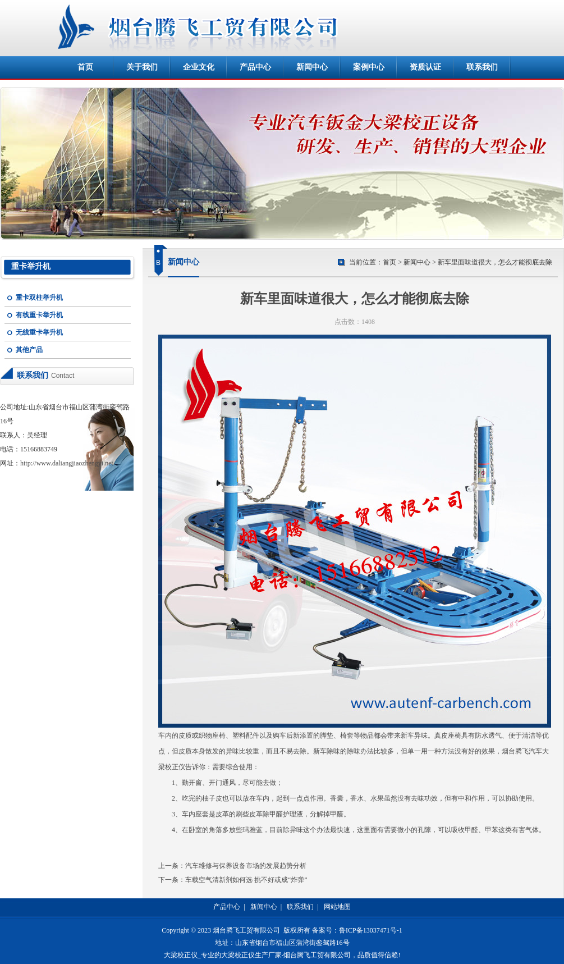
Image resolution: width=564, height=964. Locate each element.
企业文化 (198, 67)
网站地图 (337, 907)
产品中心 (255, 67)
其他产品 (29, 350)
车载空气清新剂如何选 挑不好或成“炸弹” (246, 880)
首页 (85, 67)
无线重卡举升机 (39, 332)
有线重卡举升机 (39, 315)
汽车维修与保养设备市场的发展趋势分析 (245, 866)
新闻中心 (312, 67)
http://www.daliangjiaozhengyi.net (66, 463)
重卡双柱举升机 (39, 297)
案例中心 (368, 67)
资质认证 (425, 67)
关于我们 (142, 67)
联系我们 (482, 67)
